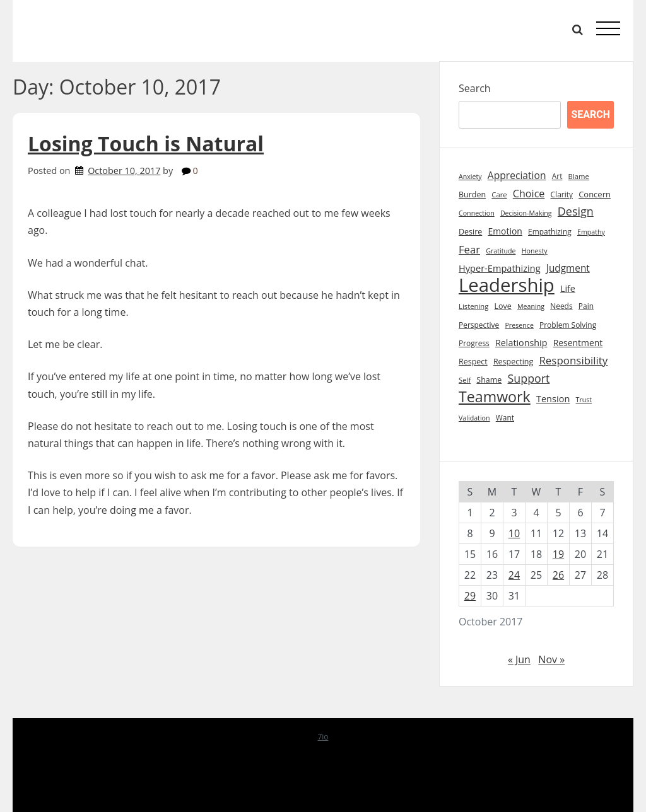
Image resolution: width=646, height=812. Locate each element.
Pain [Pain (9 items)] (586, 306)
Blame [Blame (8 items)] (578, 176)
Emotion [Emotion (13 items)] (505, 231)
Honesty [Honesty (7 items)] (535, 250)
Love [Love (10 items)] (503, 306)
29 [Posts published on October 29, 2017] (470, 596)
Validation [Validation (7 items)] (474, 418)
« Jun (519, 659)
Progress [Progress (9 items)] (474, 343)
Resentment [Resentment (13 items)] (578, 343)
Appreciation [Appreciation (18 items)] (517, 175)
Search (475, 88)
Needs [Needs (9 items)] (561, 306)
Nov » (551, 659)
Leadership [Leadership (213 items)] (507, 285)
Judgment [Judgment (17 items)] (568, 268)
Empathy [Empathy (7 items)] (591, 232)
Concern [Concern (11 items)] (594, 194)
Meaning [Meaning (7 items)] (530, 306)
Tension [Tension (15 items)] (553, 398)
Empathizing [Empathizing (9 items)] (550, 231)
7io (322, 736)
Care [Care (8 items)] (499, 194)
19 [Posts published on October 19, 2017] (558, 554)
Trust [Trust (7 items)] (584, 399)
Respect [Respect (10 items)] (473, 361)
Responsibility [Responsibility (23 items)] (573, 360)
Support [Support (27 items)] (529, 378)
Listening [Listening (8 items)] (473, 306)
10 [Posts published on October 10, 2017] (514, 533)
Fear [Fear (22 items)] (469, 249)
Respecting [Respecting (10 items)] (513, 361)
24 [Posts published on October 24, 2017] (514, 575)
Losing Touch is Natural (146, 143)
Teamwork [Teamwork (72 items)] (495, 396)
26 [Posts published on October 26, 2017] (558, 575)
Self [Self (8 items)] (465, 380)
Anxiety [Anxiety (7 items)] (470, 176)
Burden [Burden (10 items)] (472, 194)
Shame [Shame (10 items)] (489, 379)
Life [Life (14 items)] (567, 288)
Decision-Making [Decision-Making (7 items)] (526, 213)
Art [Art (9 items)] (557, 176)
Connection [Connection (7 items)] (477, 213)
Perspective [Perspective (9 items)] (479, 325)
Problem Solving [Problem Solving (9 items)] (567, 325)
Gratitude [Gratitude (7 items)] (500, 250)
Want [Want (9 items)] (505, 417)
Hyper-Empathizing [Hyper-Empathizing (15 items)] (500, 268)
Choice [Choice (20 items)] (529, 193)
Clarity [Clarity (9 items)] (562, 194)
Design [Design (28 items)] (576, 211)
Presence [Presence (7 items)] (519, 325)
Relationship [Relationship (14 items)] (521, 343)
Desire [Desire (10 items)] (470, 231)
